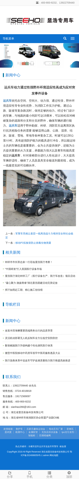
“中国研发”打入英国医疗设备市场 (23, 269)
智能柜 (31, 435)
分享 (10, 474)
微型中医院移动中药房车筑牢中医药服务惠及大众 (32, 353)
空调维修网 (45, 435)
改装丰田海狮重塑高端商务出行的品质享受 (29, 330)
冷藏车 (31, 446)
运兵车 (42, 446)
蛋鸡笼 (8, 432)
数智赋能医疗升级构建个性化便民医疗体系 (29, 345)
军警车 (55, 446)
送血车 (49, 446)
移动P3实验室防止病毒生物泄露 (33, 242)
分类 (49, 474)
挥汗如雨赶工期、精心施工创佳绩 (24, 289)
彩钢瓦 (70, 429)
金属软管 (33, 432)
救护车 (19, 429)
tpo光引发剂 (68, 432)
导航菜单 (8, 38)
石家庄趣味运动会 (36, 429)
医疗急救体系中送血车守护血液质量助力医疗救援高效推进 (37, 360)
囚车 (37, 446)
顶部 (69, 474)
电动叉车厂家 (56, 429)
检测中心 (20, 432)
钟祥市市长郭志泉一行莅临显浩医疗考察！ (29, 262)
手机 (29, 474)
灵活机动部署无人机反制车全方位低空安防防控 (31, 338)
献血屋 (63, 446)
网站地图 (54, 455)
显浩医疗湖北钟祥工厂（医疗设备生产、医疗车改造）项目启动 (40, 275)
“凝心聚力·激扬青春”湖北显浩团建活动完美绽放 (31, 282)
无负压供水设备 (50, 432)
